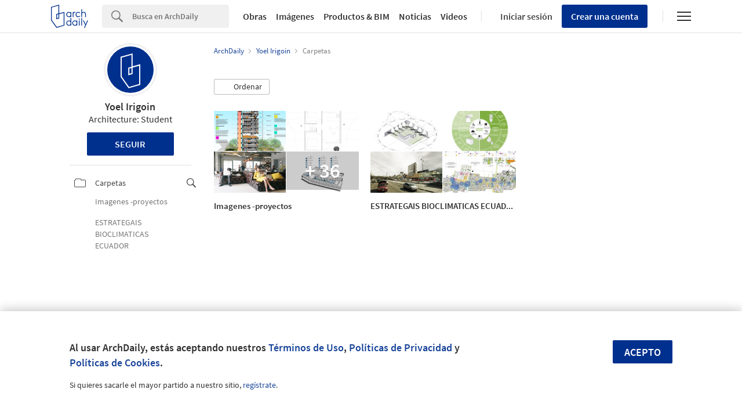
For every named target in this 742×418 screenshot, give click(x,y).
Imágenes (295, 16)
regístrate (259, 385)
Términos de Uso (306, 347)
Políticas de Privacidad (400, 347)
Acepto (642, 352)
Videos (454, 16)
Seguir (130, 144)
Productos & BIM (356, 16)
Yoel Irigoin (130, 106)
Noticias (415, 16)
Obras (255, 16)
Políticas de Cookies (115, 362)
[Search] (180, 16)
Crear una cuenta (604, 16)
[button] (242, 87)
